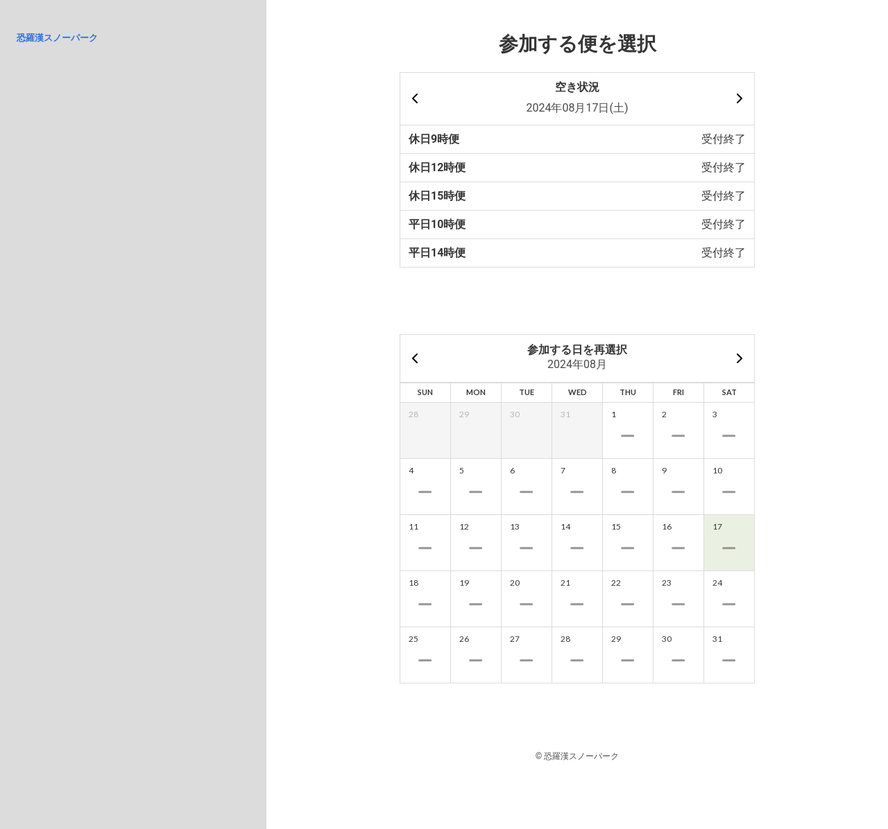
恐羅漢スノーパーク (57, 38)
